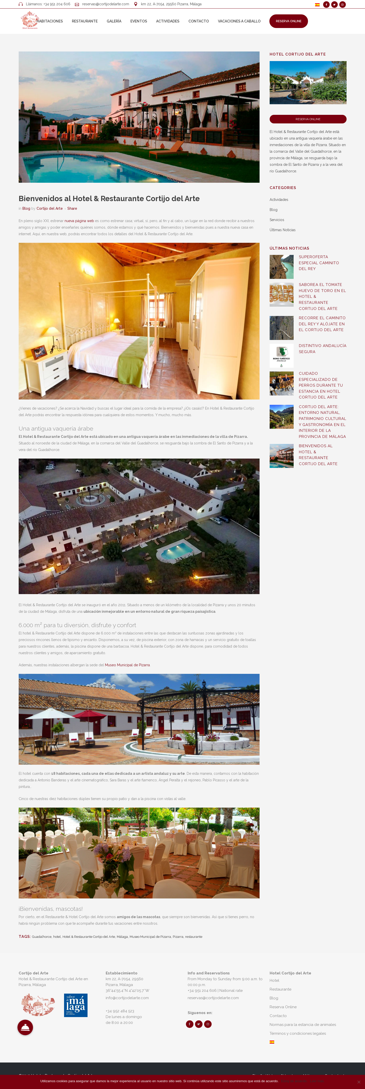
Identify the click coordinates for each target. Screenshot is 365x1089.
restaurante (193, 937)
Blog (26, 208)
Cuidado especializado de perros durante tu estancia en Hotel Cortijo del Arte (321, 385)
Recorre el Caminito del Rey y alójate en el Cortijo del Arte (322, 324)
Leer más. (317, 1081)
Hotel (274, 980)
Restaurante (280, 989)
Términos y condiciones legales (298, 1033)
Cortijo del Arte (50, 208)
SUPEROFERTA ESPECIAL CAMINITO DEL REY (319, 263)
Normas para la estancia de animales (303, 1024)
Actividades (279, 200)
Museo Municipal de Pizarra (127, 665)
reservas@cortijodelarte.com (105, 4)
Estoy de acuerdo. (294, 1081)
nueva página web (79, 221)
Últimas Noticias (283, 230)
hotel (57, 937)
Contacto (278, 1016)
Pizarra (178, 937)
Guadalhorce (41, 937)
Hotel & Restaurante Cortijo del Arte (89, 937)
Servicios (277, 220)
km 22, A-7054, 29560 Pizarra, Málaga (171, 4)
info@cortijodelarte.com (127, 998)
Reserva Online (288, 21)
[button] (25, 1027)
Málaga (122, 937)
